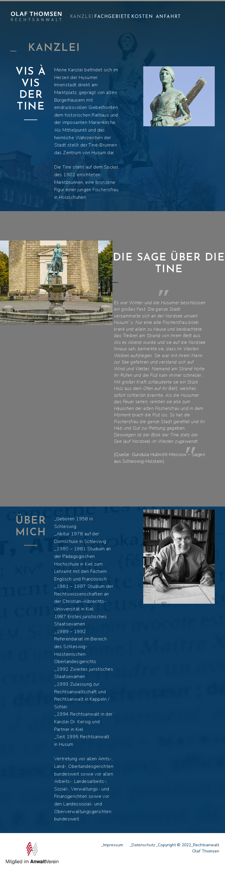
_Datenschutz (142, 845)
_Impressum (112, 845)
